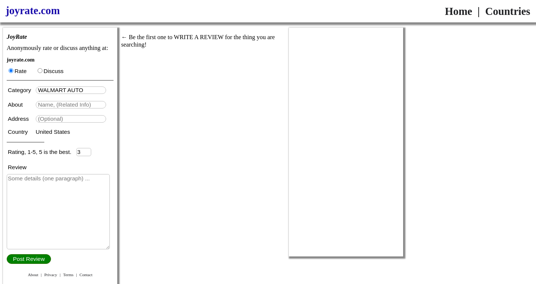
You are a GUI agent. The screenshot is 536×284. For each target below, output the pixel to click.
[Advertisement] (346, 142)
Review (17, 167)
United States (53, 132)
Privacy (50, 274)
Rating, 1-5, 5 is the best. (42, 152)
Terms (68, 274)
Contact (85, 274)
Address (19, 119)
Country (18, 132)
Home (458, 11)
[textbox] (71, 90)
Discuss (51, 71)
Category (21, 90)
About (16, 104)
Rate (17, 71)
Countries (507, 11)
